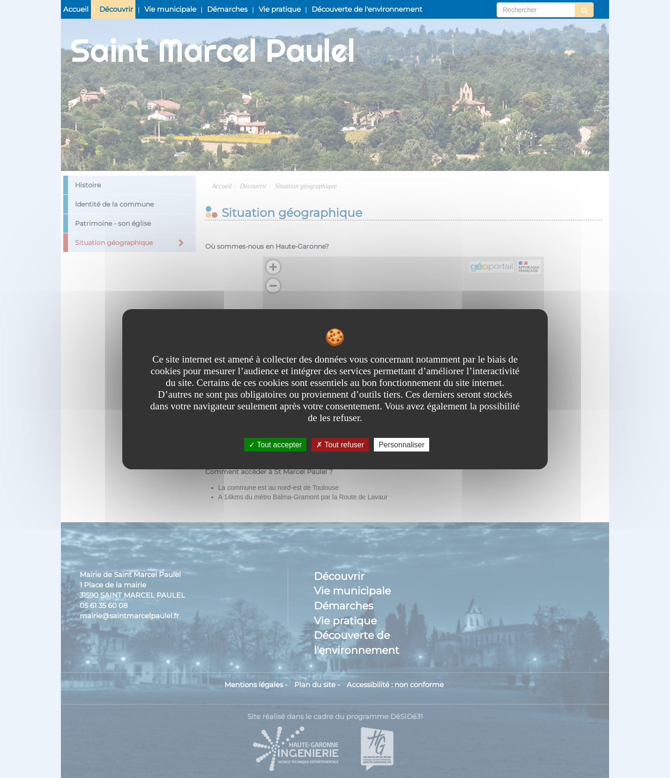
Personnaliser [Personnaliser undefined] (401, 444)
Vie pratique (280, 9)
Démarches (227, 9)
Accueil (76, 9)
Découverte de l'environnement (367, 9)
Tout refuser (340, 444)
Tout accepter (275, 444)
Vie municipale (170, 9)
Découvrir (116, 9)
